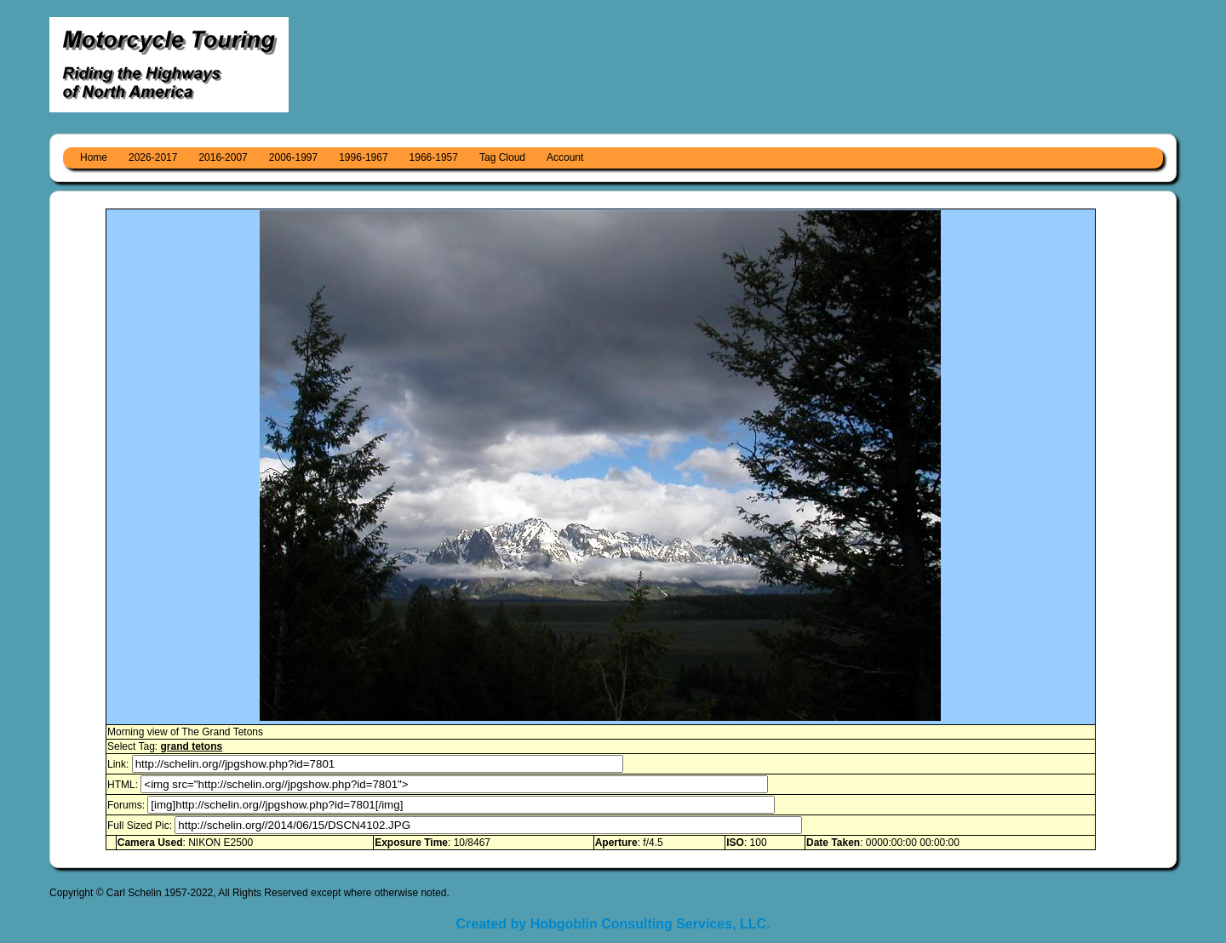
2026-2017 (153, 157)
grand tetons (191, 746)
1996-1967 (363, 157)
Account (565, 157)
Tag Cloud (502, 157)
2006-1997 (293, 157)
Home (93, 157)
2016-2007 (222, 157)
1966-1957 (434, 157)
